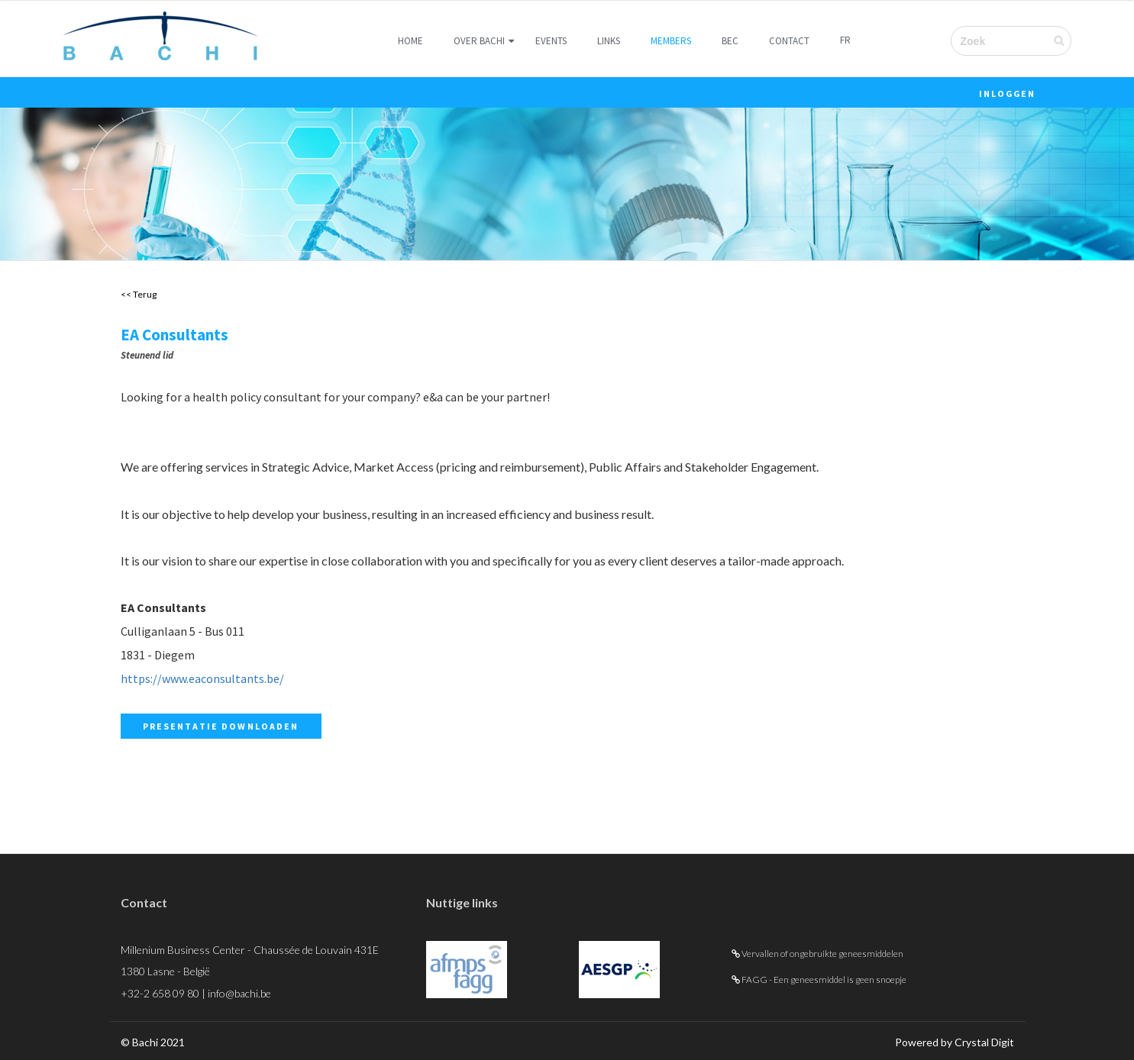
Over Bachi (479, 40)
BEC (730, 40)
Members (671, 40)
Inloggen (1007, 93)
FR (845, 40)
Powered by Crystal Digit (954, 1042)
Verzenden (1068, 40)
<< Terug (139, 294)
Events (551, 40)
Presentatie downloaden (221, 726)
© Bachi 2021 (153, 1042)
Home (410, 40)
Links (608, 40)
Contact (789, 40)
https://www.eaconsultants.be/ (202, 678)
